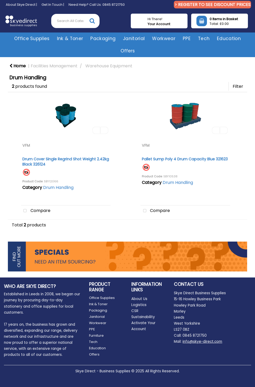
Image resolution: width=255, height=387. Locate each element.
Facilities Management (54, 66)
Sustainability (143, 316)
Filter (238, 86)
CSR (134, 310)
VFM (26, 145)
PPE (187, 38)
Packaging (103, 38)
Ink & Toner (70, 38)
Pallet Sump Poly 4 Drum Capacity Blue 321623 (185, 159)
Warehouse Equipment (108, 66)
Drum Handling (58, 187)
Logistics (139, 304)
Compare (35, 211)
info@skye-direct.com (202, 341)
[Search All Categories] (75, 21)
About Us (139, 298)
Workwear (163, 38)
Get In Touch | (52, 4)
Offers (128, 51)
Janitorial (134, 38)
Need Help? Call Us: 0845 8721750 (97, 4)
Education (229, 38)
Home (17, 66)
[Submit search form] (92, 21)
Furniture (96, 335)
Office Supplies (32, 38)
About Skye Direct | (21, 4)
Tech (204, 38)
